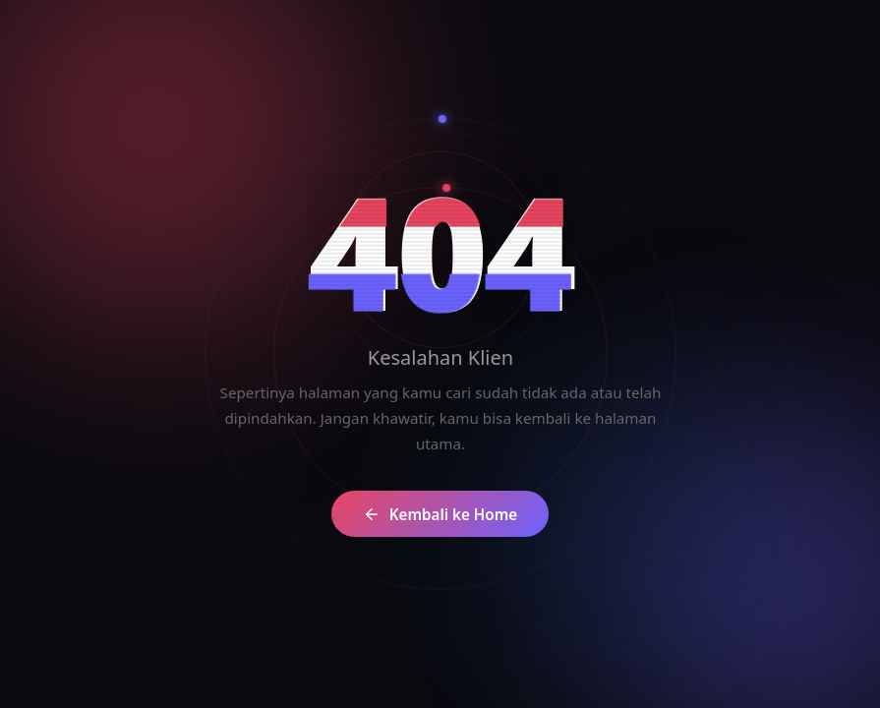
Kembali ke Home (456, 515)
